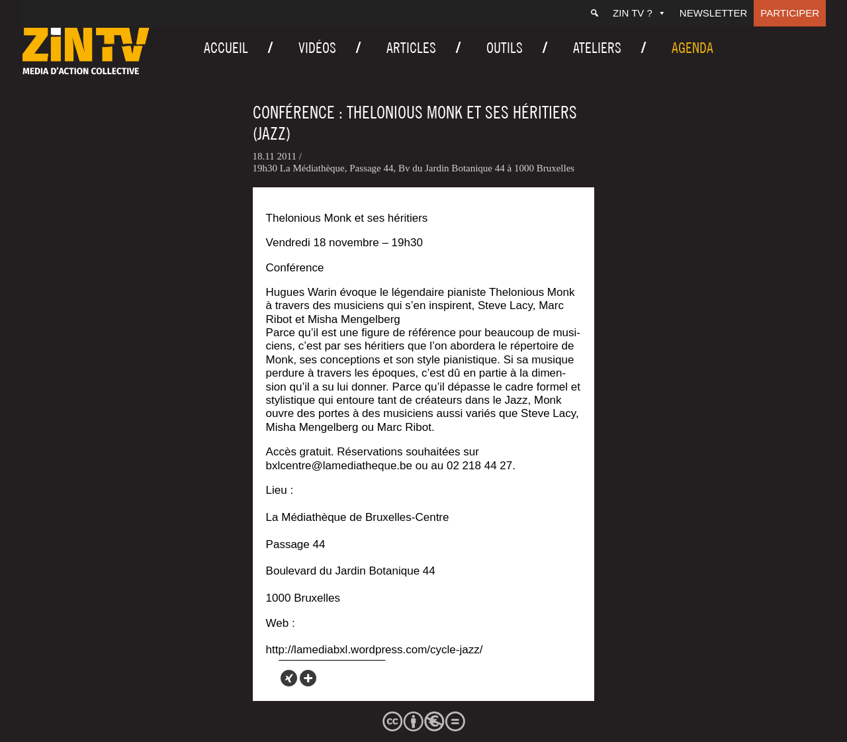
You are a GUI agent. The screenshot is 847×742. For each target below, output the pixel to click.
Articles (411, 47)
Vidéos (317, 47)
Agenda (692, 47)
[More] (308, 678)
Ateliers (597, 47)
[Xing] (289, 678)
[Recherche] (594, 13)
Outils (504, 47)
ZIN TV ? (639, 13)
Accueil (226, 47)
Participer (789, 13)
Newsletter (714, 13)
